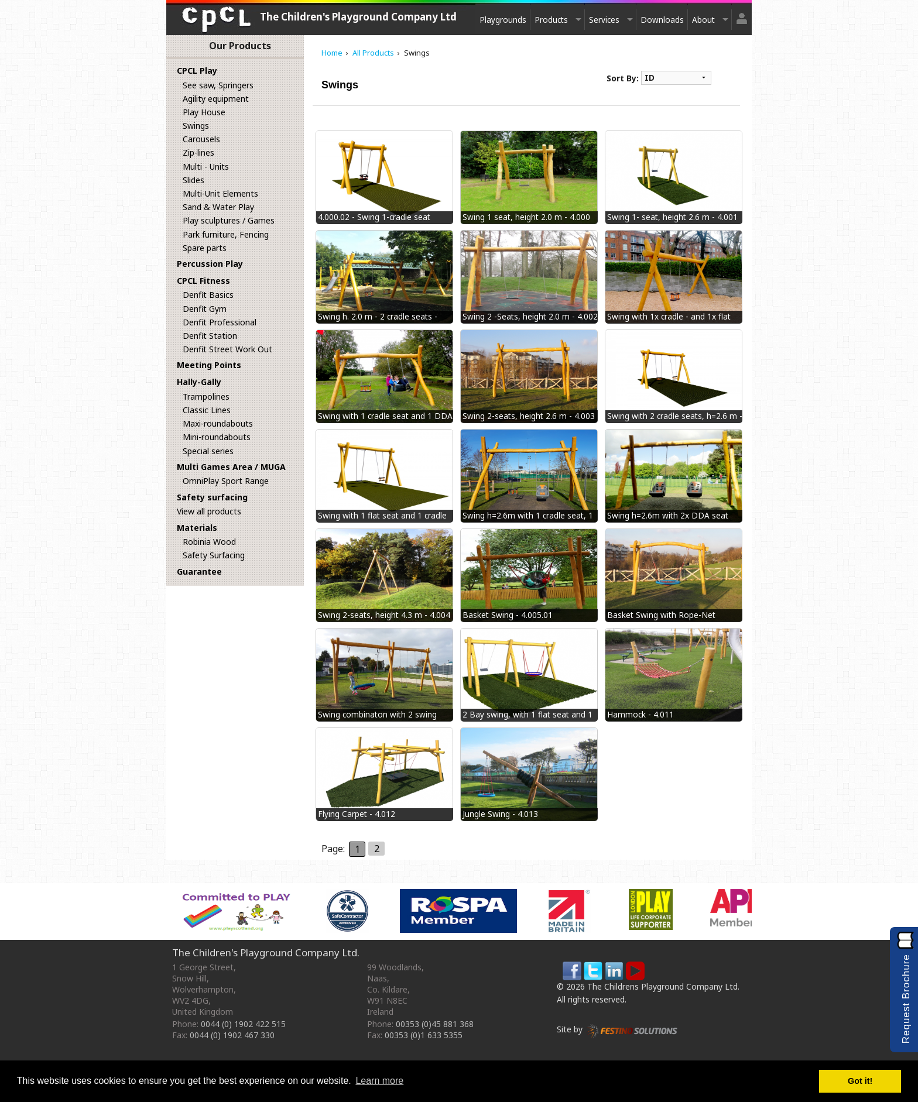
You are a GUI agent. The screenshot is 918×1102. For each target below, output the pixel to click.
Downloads (662, 19)
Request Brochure (906, 998)
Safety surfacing (212, 497)
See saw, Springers (218, 85)
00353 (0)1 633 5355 (424, 1035)
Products (551, 19)
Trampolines (206, 396)
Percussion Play (210, 263)
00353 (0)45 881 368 (435, 1023)
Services (604, 19)
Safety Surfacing (214, 555)
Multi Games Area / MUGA (231, 466)
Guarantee (199, 571)
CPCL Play (197, 70)
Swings (196, 125)
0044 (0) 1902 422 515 (243, 1023)
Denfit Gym (205, 308)
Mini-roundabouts (217, 436)
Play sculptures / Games (229, 220)
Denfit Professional (219, 322)
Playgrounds (502, 19)
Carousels (201, 139)
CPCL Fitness (203, 280)
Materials (197, 527)
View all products (209, 511)
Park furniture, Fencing (226, 234)
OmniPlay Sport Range (226, 480)
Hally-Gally (199, 381)
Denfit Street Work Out (227, 349)
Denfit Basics (208, 294)
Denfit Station (210, 335)
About (703, 19)
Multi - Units (206, 166)
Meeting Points (209, 364)
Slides (193, 180)
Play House (204, 112)
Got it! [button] (860, 1081)
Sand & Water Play (218, 206)
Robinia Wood (209, 541)
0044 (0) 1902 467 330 (232, 1035)
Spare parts (205, 247)
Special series (208, 450)
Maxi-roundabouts (218, 423)
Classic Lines (207, 410)
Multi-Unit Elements (220, 193)
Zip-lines (198, 152)
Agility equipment (216, 98)
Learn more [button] (379, 1081)
